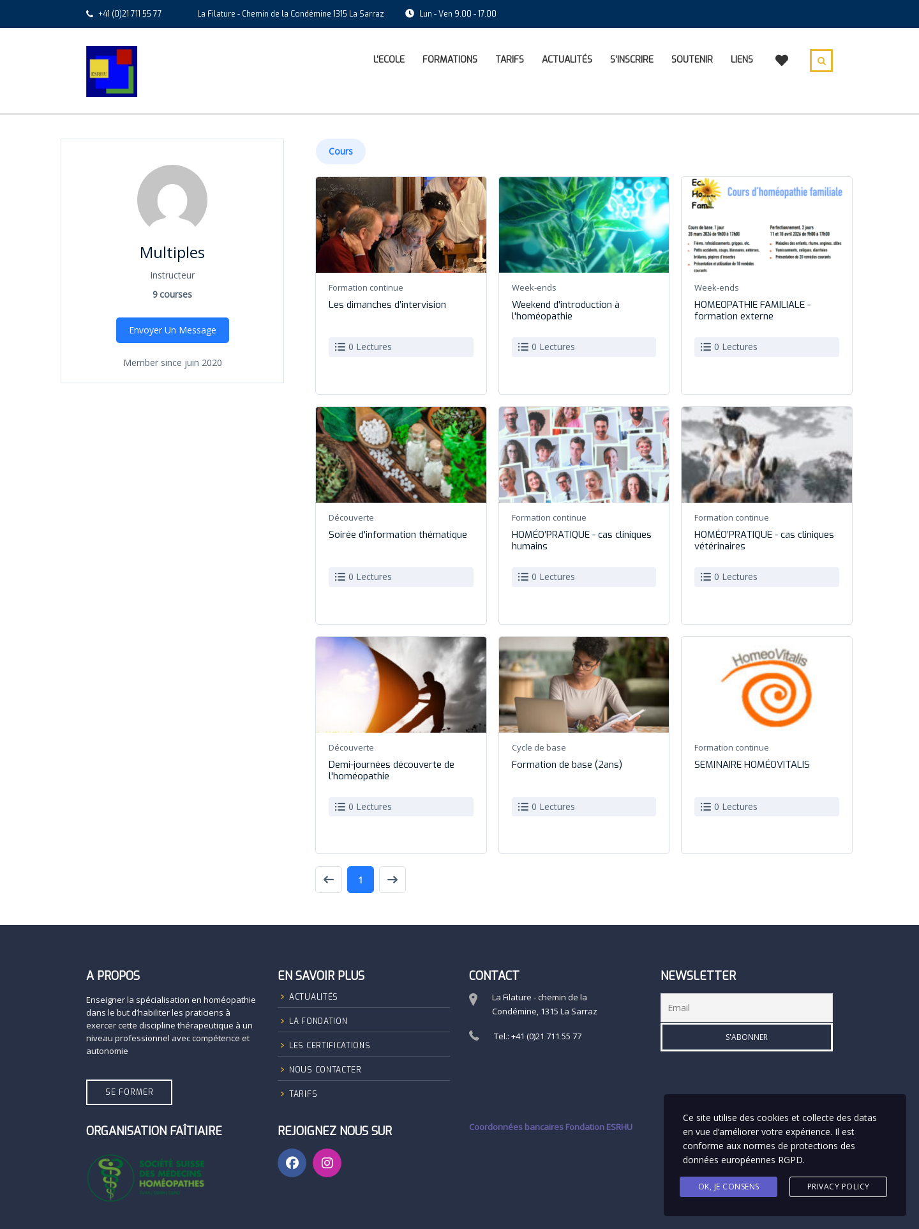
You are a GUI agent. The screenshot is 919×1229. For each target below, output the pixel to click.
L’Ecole (389, 60)
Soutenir (692, 60)
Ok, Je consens (728, 1186)
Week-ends (534, 287)
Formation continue (366, 287)
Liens (742, 60)
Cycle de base (539, 747)
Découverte (351, 517)
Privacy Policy (838, 1186)
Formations (449, 60)
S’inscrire (632, 60)
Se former (129, 1092)
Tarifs (509, 60)
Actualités (567, 60)
